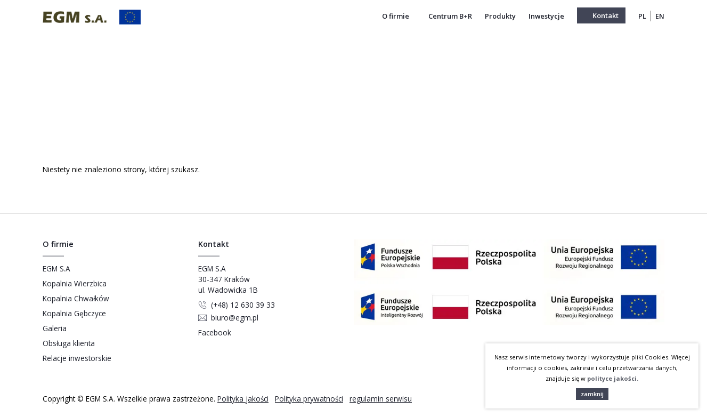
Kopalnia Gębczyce (74, 313)
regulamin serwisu (381, 399)
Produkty (500, 16)
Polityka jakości (243, 399)
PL (642, 16)
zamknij (592, 394)
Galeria (55, 328)
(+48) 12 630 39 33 (243, 305)
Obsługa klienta (69, 343)
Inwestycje (546, 16)
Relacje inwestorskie (77, 358)
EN (659, 16)
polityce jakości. (612, 378)
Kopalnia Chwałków (76, 298)
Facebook (214, 332)
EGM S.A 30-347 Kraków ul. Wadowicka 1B (228, 279)
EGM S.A (56, 268)
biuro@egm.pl (234, 317)
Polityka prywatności (309, 399)
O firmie (399, 16)
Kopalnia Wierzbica (75, 283)
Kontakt (605, 15)
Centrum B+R (450, 16)
